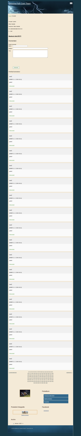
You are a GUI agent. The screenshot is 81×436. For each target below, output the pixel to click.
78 (48, 379)
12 (45, 371)
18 (32, 373)
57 (32, 378)
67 (52, 378)
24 (44, 373)
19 (34, 373)
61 (40, 378)
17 (30, 373)
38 (46, 375)
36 (42, 375)
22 (40, 373)
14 (49, 371)
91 (48, 381)
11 (43, 371)
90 (46, 381)
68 (28, 379)
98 (42, 382)
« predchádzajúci (13, 372)
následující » (69, 372)
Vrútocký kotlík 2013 (49, 395)
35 (40, 375)
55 (28, 378)
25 (46, 373)
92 (50, 381)
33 (36, 375)
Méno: (10, 46)
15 (51, 371)
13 (47, 371)
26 (48, 373)
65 (48, 378)
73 (38, 379)
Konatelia (46, 402)
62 (42, 378)
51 (46, 376)
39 (48, 375)
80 (52, 379)
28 (52, 373)
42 (28, 376)
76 (44, 379)
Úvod (10, 16)
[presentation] (40, 62)
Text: (10, 50)
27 (50, 373)
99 (44, 382)
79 (50, 379)
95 (36, 382)
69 (30, 379)
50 (44, 376)
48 (40, 376)
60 (38, 378)
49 (42, 376)
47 (38, 376)
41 (52, 375)
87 (40, 381)
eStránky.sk (16, 428)
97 (40, 382)
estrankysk (46, 410)
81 (28, 381)
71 (34, 379)
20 (36, 373)
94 (34, 382)
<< (13, 423)
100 (46, 382)
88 (42, 381)
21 (38, 373)
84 (34, 381)
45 (34, 376)
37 (44, 375)
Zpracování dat (30, 428)
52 (48, 376)
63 (44, 378)
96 (38, 382)
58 (34, 378)
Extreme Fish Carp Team (20, 3)
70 (32, 379)
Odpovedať (11, 86)
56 (30, 378)
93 (52, 381)
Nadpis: (10, 48)
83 (32, 381)
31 (32, 375)
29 (28, 375)
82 (30, 381)
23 (42, 373)
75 (42, 379)
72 (36, 379)
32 (34, 375)
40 (50, 375)
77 (46, 379)
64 (46, 378)
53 (50, 376)
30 (30, 375)
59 (36, 378)
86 (38, 381)
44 (32, 376)
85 (36, 381)
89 (44, 381)
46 (36, 376)
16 (28, 373)
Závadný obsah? (23, 428)
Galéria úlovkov (48, 398)
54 (52, 376)
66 (50, 378)
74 (40, 379)
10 (41, 371)
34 (38, 375)
